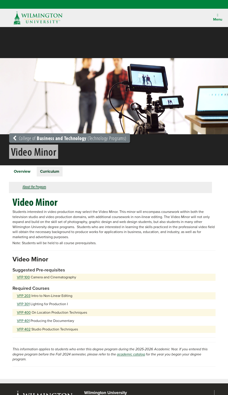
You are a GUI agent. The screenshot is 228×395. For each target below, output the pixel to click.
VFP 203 (24, 296)
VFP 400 (24, 313)
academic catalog (131, 354)
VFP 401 (23, 321)
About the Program (34, 187)
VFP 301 (23, 304)
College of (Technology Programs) (69, 138)
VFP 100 (23, 278)
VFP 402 (24, 329)
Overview (23, 171)
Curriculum (52, 171)
